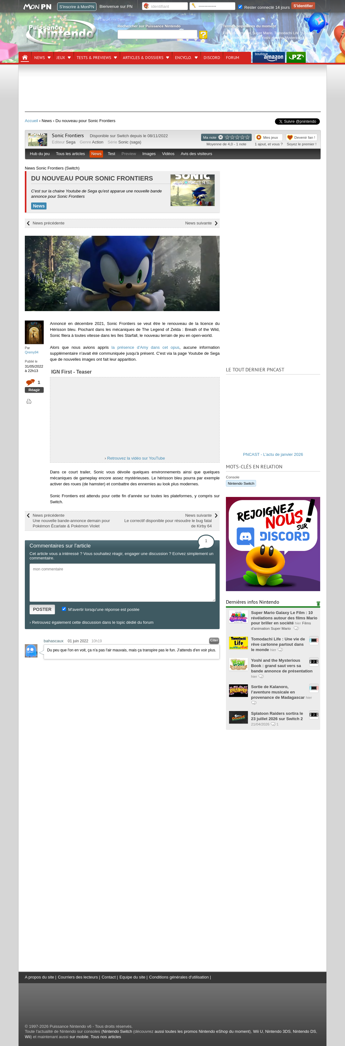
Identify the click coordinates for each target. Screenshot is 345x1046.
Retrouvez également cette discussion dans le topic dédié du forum (93, 622)
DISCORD (212, 58)
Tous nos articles (105, 1036)
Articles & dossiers (143, 58)
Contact (108, 977)
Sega (70, 142)
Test (111, 153)
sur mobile (78, 1036)
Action (97, 142)
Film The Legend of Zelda (244, 42)
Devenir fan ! (304, 137)
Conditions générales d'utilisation (179, 977)
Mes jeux (270, 137)
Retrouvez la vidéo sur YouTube (136, 458)
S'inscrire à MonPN (76, 6)
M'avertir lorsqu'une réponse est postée (100, 609)
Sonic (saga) (129, 142)
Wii (27, 1036)
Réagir (34, 390)
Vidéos (168, 153)
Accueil (31, 120)
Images (149, 153)
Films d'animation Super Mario (247, 33)
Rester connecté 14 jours (264, 7)
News (39, 58)
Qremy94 (31, 352)
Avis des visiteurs (196, 153)
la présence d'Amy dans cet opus (145, 347)
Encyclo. (183, 58)
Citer (214, 640)
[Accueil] (25, 57)
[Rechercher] (157, 34)
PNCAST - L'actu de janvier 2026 (273, 454)
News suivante (198, 223)
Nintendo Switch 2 (245, 37)
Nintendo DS (304, 1031)
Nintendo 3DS (278, 1031)
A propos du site (39, 977)
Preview (129, 153)
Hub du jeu (40, 153)
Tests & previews (94, 58)
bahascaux (53, 641)
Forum (232, 58)
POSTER (42, 609)
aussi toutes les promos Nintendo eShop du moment (202, 1031)
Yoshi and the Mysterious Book (286, 37)
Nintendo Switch (241, 483)
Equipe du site (132, 977)
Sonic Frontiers (68, 135)
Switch (123, 135)
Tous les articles (70, 153)
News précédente (48, 223)
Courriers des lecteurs (78, 977)
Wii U (258, 1031)
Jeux (61, 58)
